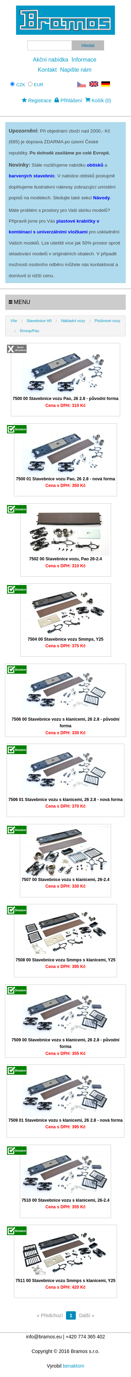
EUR (38, 84)
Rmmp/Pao (29, 331)
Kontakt (47, 70)
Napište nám (76, 70)
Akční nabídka (50, 60)
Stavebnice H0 (39, 321)
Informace (84, 60)
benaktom (73, 1366)
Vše (13, 321)
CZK (21, 84)
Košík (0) (98, 100)
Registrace (36, 100)
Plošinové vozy (107, 321)
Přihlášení (68, 100)
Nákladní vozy (73, 321)
